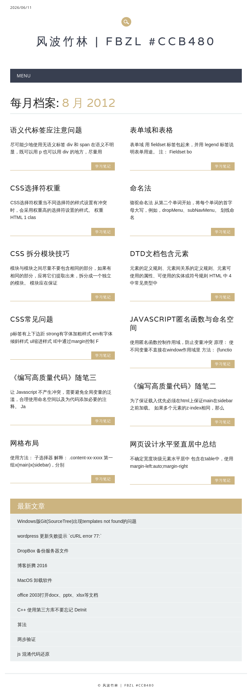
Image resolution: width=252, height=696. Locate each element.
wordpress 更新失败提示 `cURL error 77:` (59, 536)
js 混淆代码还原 (33, 654)
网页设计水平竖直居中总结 (173, 444)
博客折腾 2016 (32, 565)
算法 (22, 624)
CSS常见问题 (31, 319)
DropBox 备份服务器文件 (43, 550)
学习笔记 (103, 166)
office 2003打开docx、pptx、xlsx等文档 (57, 595)
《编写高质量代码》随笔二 (173, 386)
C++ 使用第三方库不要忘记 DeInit (52, 609)
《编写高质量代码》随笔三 (53, 377)
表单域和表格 (151, 130)
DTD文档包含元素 (159, 253)
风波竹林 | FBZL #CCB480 (126, 41)
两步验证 (26, 639)
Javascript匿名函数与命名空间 (182, 323)
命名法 (141, 188)
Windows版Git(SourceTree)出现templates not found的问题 (77, 521)
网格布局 (24, 443)
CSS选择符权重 (35, 188)
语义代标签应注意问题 (46, 130)
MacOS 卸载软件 (34, 580)
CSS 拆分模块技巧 (40, 253)
